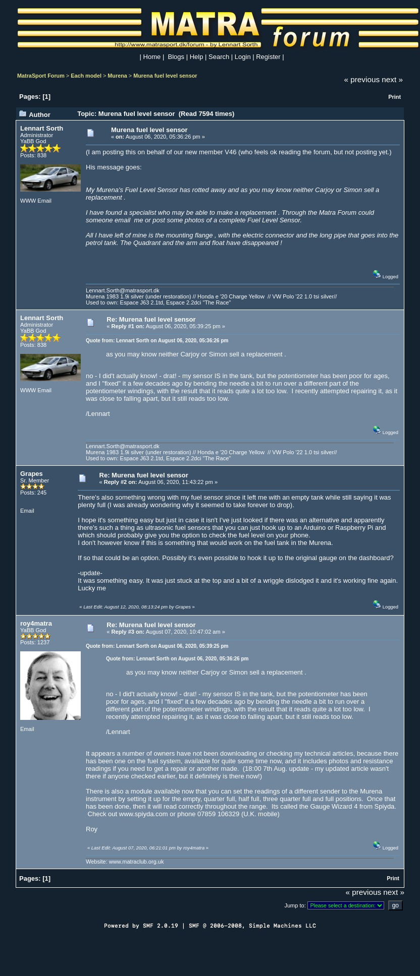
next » (392, 79)
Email (44, 201)
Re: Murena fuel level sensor (151, 319)
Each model (86, 76)
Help (196, 56)
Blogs (176, 56)
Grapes (31, 473)
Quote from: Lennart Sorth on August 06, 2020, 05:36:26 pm (157, 340)
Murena (117, 76)
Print (394, 97)
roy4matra (36, 623)
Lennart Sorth (41, 128)
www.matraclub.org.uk (136, 862)
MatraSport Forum (41, 76)
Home (152, 56)
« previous (362, 79)
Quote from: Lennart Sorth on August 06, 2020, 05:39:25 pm (157, 646)
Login (243, 56)
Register (268, 56)
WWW (28, 201)
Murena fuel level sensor (165, 76)
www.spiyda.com (143, 814)
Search (218, 56)
